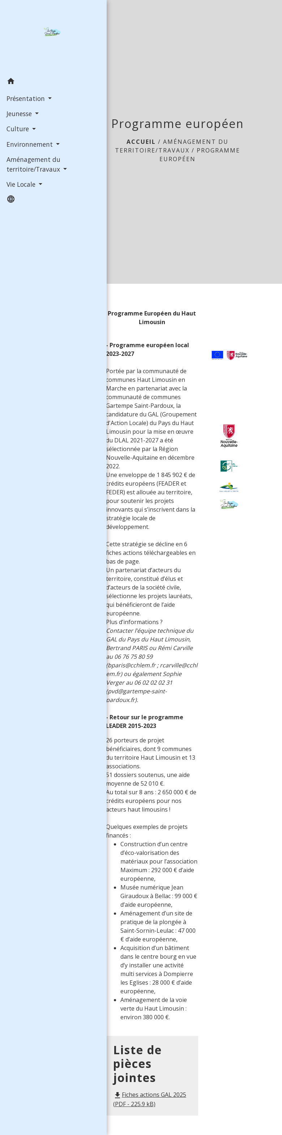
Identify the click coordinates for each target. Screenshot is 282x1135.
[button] (36, 82)
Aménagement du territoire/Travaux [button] (33, 164)
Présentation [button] (25, 97)
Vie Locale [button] (20, 184)
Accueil (141, 142)
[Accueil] (36, 37)
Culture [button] (17, 128)
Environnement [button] (29, 143)
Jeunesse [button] (19, 113)
